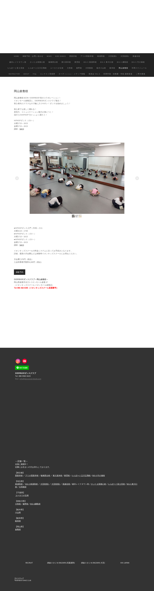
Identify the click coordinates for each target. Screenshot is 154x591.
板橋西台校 (53, 62)
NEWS (49, 56)
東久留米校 (66, 62)
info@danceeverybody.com (30, 379)
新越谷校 (136, 56)
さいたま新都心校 (37, 62)
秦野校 (79, 68)
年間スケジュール (139, 68)
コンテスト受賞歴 (47, 74)
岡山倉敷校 (123, 68)
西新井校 (73, 56)
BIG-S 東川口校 (106, 62)
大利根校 (89, 68)
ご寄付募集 (140, 74)
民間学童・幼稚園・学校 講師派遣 (117, 74)
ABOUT (26, 74)
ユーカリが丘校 (56, 68)
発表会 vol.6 (94, 74)
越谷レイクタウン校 (17, 62)
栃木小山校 (101, 68)
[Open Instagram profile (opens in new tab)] (18, 361)
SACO (22, 129)
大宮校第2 (124, 56)
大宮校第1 (112, 56)
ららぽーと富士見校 (15, 68)
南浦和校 (101, 56)
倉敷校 (18, 529)
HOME (16, 56)
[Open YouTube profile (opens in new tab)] (24, 361)
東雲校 (77, 62)
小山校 (18, 512)
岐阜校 (112, 68)
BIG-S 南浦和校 (90, 62)
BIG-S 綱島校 (122, 62)
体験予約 (19, 272)
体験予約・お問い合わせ (33, 56)
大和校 (70, 68)
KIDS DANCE (60, 56)
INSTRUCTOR (14, 74)
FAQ (34, 74)
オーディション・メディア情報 (72, 74)
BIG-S (27, 484)
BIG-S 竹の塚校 (138, 62)
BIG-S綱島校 (35, 504)
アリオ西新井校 (87, 56)
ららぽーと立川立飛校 (37, 68)
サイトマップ (19, 578)
